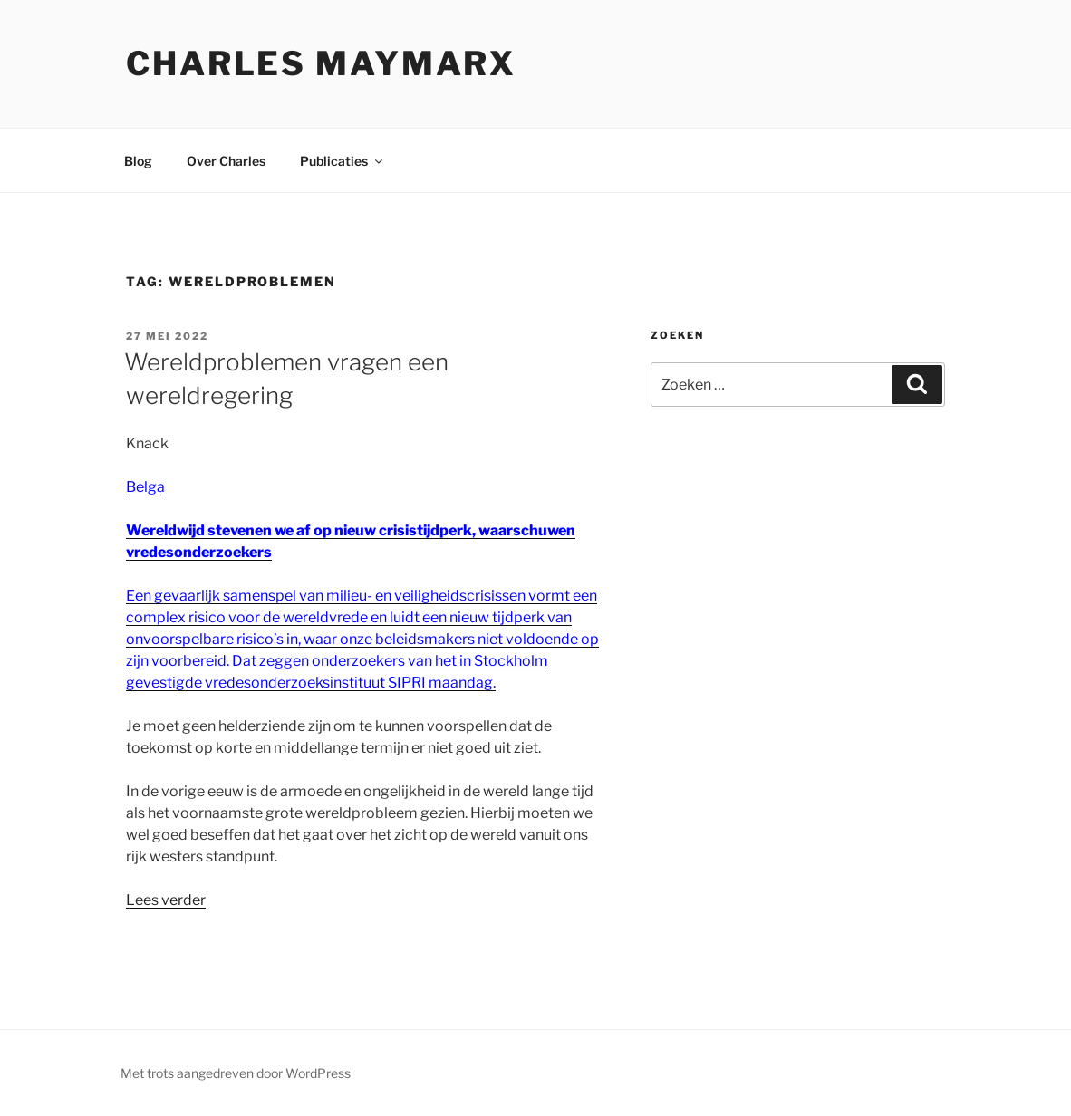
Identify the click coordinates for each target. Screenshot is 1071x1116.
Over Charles (226, 160)
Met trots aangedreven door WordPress (236, 1073)
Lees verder (166, 900)
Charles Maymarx (321, 63)
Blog (138, 160)
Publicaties (342, 160)
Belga (145, 486)
